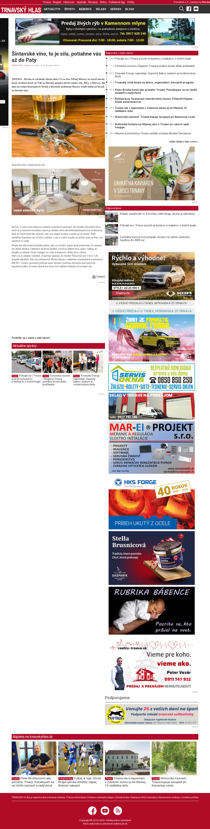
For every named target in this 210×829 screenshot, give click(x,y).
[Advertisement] (42, 309)
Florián (206, 2)
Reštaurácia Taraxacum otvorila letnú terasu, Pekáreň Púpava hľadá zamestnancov (153, 100)
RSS (144, 797)
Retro (103, 2)
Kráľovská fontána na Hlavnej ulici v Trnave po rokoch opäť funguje (152, 126)
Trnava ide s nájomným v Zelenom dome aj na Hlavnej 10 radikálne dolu (151, 109)
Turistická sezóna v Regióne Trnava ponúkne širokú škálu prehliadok (56, 380)
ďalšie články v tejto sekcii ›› (183, 142)
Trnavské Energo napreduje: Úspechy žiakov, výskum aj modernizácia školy (86, 380)
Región (57, 2)
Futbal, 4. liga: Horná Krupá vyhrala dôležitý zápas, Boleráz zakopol (79, 781)
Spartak (81, 2)
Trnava (47, 2)
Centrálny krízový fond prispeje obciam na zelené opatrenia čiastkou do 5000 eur (155, 238)
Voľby (130, 2)
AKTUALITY (17, 65)
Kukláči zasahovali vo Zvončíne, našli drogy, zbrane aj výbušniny (157, 213)
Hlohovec (69, 2)
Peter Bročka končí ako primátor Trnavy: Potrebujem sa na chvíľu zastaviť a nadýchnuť (156, 91)
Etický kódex (122, 797)
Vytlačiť (98, 276)
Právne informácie (75, 797)
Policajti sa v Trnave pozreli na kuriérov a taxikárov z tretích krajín (26, 378)
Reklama (135, 797)
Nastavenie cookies (169, 797)
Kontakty (152, 797)
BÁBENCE (85, 9)
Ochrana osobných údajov (100, 797)
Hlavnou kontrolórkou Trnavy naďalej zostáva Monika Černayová (153, 133)
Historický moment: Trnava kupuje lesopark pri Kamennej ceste (155, 117)
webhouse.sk (120, 823)
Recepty (93, 2)
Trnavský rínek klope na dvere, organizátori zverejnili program (154, 82)
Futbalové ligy (117, 2)
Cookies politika (189, 797)
